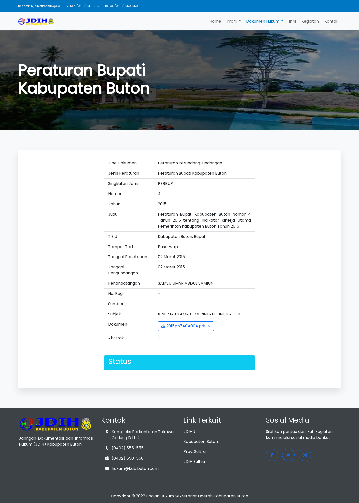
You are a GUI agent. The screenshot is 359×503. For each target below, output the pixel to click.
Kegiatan (310, 21)
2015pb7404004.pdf (186, 326)
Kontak (331, 21)
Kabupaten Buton (200, 441)
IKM (292, 21)
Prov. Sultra (194, 451)
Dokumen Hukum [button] (263, 21)
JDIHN (189, 431)
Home (215, 21)
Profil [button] (232, 21)
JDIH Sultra (194, 461)
